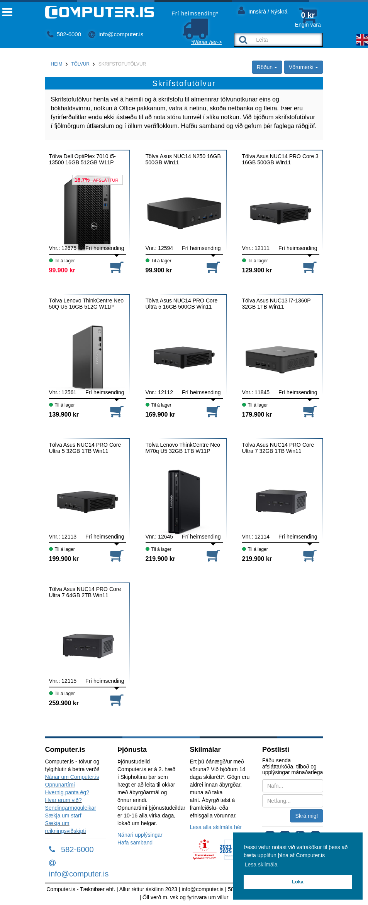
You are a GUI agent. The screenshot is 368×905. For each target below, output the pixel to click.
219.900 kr (160, 558)
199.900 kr (64, 558)
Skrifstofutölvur (122, 64)
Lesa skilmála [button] (261, 864)
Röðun (267, 67)
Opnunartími (60, 785)
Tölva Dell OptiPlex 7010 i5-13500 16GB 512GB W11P (82, 159)
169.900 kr (160, 414)
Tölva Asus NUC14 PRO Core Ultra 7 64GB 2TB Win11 (85, 592)
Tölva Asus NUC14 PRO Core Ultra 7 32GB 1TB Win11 (278, 448)
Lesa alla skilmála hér (216, 827)
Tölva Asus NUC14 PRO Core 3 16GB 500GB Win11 (280, 159)
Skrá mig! (306, 816)
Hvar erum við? (63, 800)
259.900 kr (64, 703)
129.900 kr (257, 270)
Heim (57, 64)
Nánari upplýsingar (140, 835)
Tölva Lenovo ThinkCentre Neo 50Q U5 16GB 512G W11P (86, 303)
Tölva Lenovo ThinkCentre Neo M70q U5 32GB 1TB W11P (183, 448)
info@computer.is (115, 34)
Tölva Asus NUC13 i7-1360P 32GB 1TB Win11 (276, 303)
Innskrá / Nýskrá (262, 10)
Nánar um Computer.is (72, 777)
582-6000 (64, 34)
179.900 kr (257, 414)
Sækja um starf (63, 815)
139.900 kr (64, 414)
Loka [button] (297, 882)
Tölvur (80, 64)
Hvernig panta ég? (67, 792)
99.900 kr (62, 270)
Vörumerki (303, 67)
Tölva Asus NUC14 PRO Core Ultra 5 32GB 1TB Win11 (85, 448)
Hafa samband (135, 842)
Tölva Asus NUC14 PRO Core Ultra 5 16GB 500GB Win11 (182, 303)
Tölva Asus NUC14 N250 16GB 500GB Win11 (183, 159)
